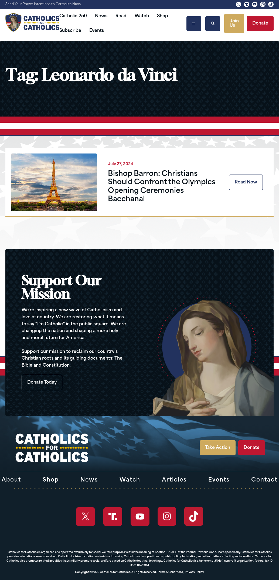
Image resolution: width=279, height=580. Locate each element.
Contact (264, 480)
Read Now (246, 182)
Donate (260, 23)
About (11, 480)
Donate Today (42, 382)
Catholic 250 (73, 16)
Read (121, 16)
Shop (162, 16)
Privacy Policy (194, 572)
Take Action (217, 448)
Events (96, 31)
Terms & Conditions (170, 572)
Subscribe (70, 31)
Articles (174, 480)
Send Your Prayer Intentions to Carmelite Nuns (43, 4)
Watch (142, 16)
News (101, 16)
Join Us (234, 23)
